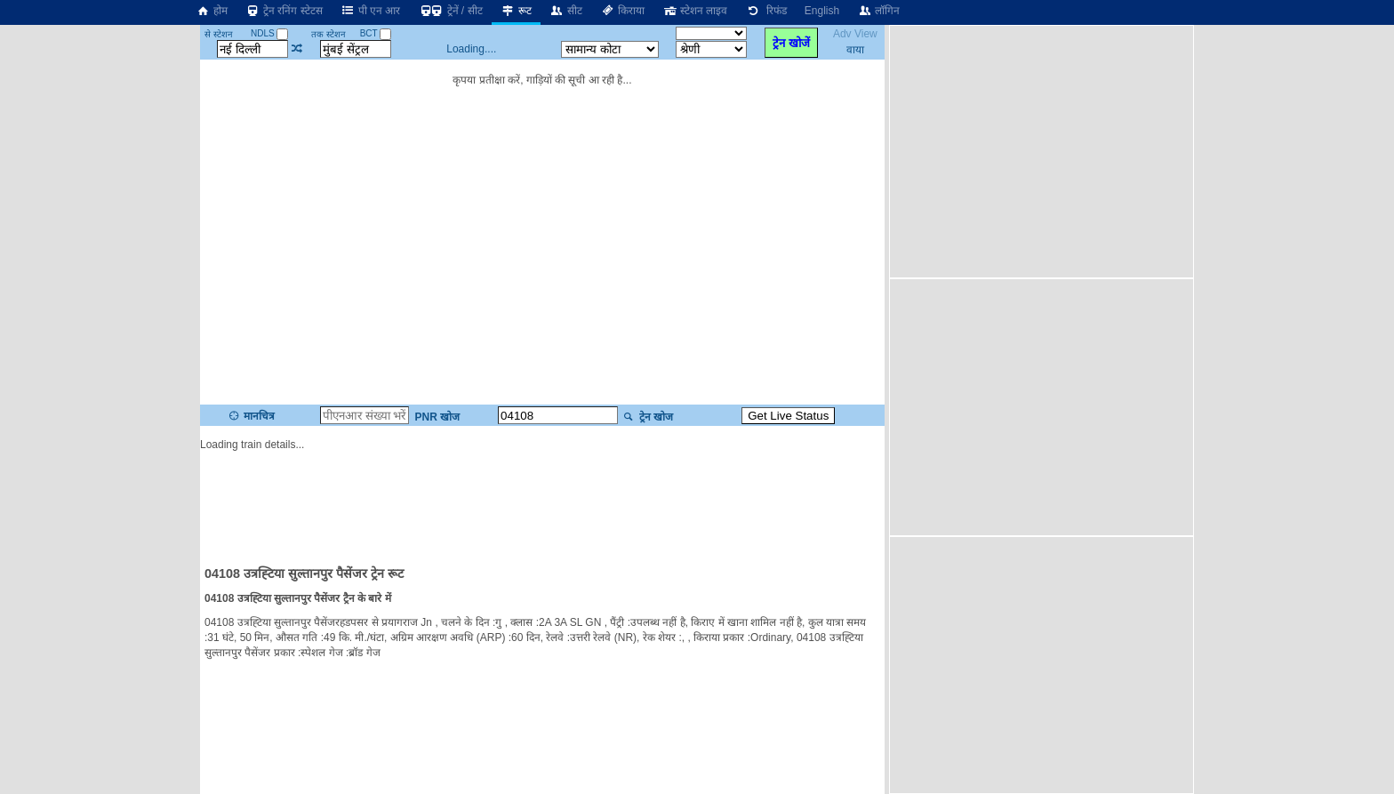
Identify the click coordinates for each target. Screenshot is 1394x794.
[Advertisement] (542, 500)
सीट (565, 10)
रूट (516, 10)
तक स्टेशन (328, 34)
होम (212, 10)
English (822, 10)
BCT (376, 33)
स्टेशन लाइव (694, 10)
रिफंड (765, 10)
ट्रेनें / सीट (450, 10)
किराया (622, 10)
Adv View (855, 34)
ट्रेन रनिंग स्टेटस (284, 10)
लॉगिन (878, 10)
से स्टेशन (218, 34)
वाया (855, 50)
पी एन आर (370, 10)
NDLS (269, 33)
